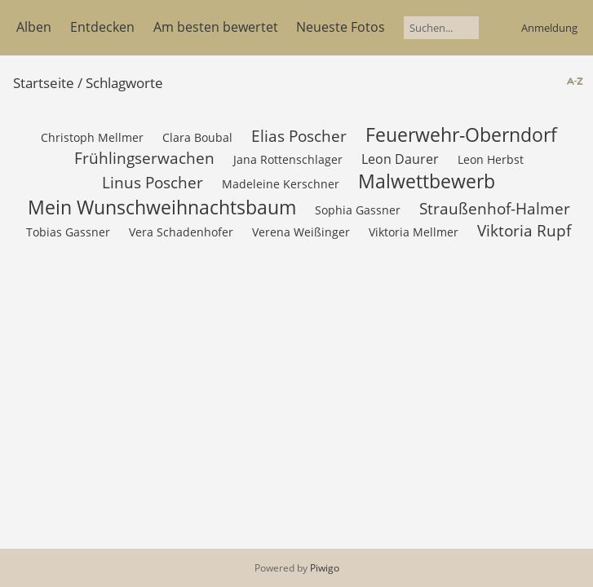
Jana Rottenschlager (288, 159)
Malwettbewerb (426, 181)
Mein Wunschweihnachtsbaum (162, 207)
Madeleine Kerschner (280, 184)
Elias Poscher (299, 136)
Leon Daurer (400, 159)
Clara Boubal (197, 137)
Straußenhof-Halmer (494, 208)
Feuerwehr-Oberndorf (461, 134)
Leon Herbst (491, 159)
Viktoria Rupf (524, 230)
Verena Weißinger (301, 232)
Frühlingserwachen (144, 158)
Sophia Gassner (357, 210)
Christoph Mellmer (92, 137)
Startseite (43, 82)
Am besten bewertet (215, 27)
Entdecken (102, 27)
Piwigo (324, 568)
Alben (33, 27)
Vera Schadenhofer (181, 232)
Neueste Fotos (340, 27)
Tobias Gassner (68, 232)
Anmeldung (549, 27)
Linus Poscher (152, 182)
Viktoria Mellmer (413, 232)
